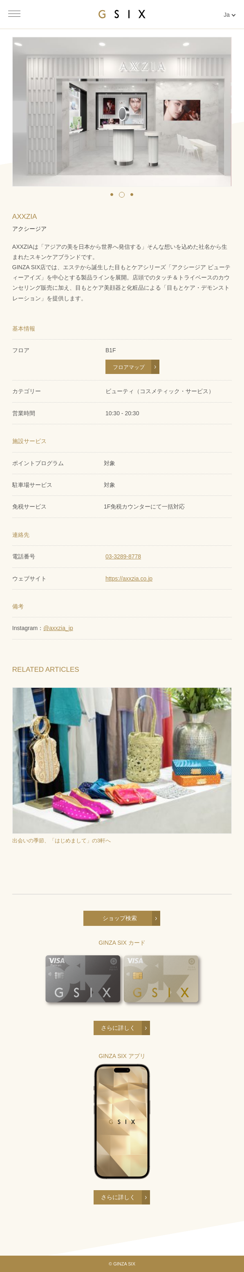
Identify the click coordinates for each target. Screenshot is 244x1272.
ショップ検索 (120, 918)
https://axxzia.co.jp (128, 578)
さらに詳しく (118, 1027)
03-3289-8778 (123, 556)
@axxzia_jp (58, 628)
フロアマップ (129, 367)
